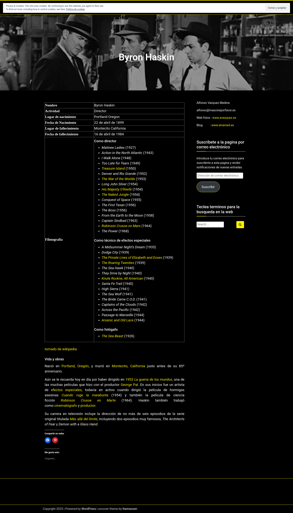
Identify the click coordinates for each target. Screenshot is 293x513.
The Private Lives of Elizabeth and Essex (132, 258)
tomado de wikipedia (61, 349)
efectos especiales (66, 390)
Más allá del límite (83, 419)
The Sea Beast (112, 336)
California (137, 366)
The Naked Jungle (115, 195)
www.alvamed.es (223, 125)
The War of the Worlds (118, 179)
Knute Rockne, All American (122, 278)
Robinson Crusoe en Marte (88, 400)
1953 (129, 379)
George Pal (129, 385)
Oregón (83, 366)
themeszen (130, 509)
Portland (68, 366)
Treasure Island (113, 168)
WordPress (88, 509)
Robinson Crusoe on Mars (121, 226)
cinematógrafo (65, 406)
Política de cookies (75, 9)
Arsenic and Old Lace (117, 320)
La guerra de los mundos (153, 379)
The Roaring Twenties (118, 263)
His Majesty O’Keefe (117, 189)
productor (87, 406)
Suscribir (208, 187)
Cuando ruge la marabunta (85, 395)
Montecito (119, 366)
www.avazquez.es (224, 117)
